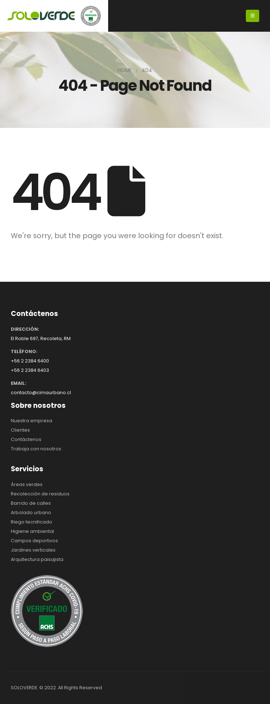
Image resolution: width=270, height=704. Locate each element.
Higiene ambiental (32, 531)
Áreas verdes (27, 484)
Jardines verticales (33, 550)
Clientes (20, 430)
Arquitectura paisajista (37, 559)
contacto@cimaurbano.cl (41, 392)
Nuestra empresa (31, 421)
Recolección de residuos (40, 494)
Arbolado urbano (31, 512)
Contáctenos (26, 439)
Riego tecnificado (31, 522)
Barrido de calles (31, 503)
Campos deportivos (34, 541)
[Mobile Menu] (252, 16)
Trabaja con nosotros (36, 449)
